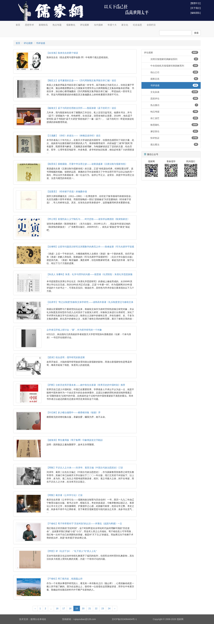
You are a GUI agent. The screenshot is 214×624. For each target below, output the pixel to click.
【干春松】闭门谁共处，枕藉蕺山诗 (64, 578)
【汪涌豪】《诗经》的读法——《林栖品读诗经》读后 (73, 135)
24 (109, 608)
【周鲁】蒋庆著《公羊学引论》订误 (64, 495)
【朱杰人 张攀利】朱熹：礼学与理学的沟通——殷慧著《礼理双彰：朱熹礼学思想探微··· (89, 275)
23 (102, 608)
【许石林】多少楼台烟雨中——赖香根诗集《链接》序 (73, 412)
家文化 (124, 25)
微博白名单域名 (38, 619)
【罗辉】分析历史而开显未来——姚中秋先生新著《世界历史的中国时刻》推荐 (86, 385)
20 (83, 608)
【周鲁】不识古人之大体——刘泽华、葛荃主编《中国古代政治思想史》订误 (85, 467)
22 (96, 608)
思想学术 (29, 25)
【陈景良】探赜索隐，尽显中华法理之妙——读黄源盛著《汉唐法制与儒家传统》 (87, 164)
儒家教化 (70, 25)
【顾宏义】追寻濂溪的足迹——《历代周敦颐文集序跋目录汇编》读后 (81, 80)
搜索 (196, 33)
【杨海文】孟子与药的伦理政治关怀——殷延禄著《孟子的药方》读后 (81, 108)
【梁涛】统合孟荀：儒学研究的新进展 (66, 357)
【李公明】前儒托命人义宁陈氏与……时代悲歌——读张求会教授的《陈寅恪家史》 (88, 219)
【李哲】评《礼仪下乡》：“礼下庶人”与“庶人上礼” (72, 551)
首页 (18, 25)
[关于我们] (195, 8)
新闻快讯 (43, 25)
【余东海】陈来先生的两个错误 (62, 53)
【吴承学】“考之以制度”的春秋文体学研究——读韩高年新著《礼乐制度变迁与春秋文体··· (90, 303)
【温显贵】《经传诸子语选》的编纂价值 (67, 191)
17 (63, 608)
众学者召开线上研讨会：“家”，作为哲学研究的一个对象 (74, 330)
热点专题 (57, 25)
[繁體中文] (195, 3)
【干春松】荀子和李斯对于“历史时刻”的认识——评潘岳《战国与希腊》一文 (84, 523)
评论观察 (84, 25)
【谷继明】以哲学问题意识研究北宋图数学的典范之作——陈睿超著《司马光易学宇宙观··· (90, 247)
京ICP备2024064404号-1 (124, 619)
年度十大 (112, 25)
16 (57, 608)
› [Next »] (114, 608)
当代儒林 (98, 25)
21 (89, 608)
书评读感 (40, 43)
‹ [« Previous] (35, 608)
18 (70, 608)
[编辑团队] (195, 13)
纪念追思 (137, 25)
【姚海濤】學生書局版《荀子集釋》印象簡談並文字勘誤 (75, 440)
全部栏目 (151, 25)
